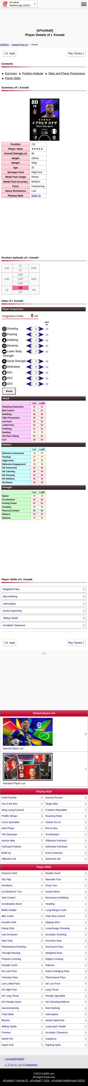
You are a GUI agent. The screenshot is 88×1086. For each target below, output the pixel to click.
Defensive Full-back (56, 846)
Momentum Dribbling (56, 897)
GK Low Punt (52, 983)
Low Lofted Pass (10, 983)
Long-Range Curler (55, 910)
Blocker (5, 1020)
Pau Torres (75, 53)
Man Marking (10, 596)
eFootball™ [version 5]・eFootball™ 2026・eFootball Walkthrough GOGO (44, 1080)
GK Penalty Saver (11, 1001)
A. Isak (10, 53)
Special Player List (28, 734)
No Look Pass (9, 971)
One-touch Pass (54, 946)
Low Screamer (9, 934)
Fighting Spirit (53, 1044)
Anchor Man (8, 840)
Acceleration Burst (11, 903)
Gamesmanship (10, 1008)
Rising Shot (7, 928)
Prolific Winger (9, 816)
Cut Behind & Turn (11, 891)
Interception (9, 603)
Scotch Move (52, 891)
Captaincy (50, 1038)
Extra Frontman (53, 852)
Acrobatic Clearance (14, 625)
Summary (11, 73)
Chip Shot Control (55, 916)
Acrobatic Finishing (55, 934)
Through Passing (10, 953)
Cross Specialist (10, 822)
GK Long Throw (10, 995)
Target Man (51, 803)
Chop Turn (51, 885)
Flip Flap (6, 879)
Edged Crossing (54, 959)
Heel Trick (6, 940)
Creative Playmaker (56, 810)
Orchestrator (52, 834)
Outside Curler (9, 965)
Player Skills (12, 78)
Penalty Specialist (55, 995)
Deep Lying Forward (12, 810)
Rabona (49, 965)
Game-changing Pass (57, 971)
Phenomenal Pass (55, 977)
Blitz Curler (7, 916)
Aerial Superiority (12, 610)
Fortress (5, 1032)
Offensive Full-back (56, 840)
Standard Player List (20, 44)
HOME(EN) (4, 44)
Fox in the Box (9, 803)
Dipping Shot (52, 922)
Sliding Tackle (10, 618)
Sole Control (8, 897)
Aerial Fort (7, 1038)
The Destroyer (9, 834)
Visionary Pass (9, 977)
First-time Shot (53, 940)
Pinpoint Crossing (11, 959)
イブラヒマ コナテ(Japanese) (21, 1064)
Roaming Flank (53, 816)
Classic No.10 (53, 822)
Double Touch (52, 873)
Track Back (7, 1014)
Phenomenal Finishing (13, 946)
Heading (50, 903)
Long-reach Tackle (55, 1026)
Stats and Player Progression (66, 73)
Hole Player (7, 828)
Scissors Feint (9, 873)
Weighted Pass (11, 589)
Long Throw (51, 989)
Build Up (36, 195)
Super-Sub (7, 1044)
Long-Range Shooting (57, 928)
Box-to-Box (51, 828)
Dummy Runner (54, 797)
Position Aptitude (32, 73)
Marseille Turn (53, 879)
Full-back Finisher (11, 846)
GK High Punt (9, 989)
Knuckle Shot (8, 922)
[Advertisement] (44, 18)
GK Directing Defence (57, 1001)
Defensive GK (53, 858)
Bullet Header (9, 910)
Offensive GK (8, 858)
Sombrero (6, 885)
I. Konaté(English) (14, 1058)
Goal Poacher (9, 797)
